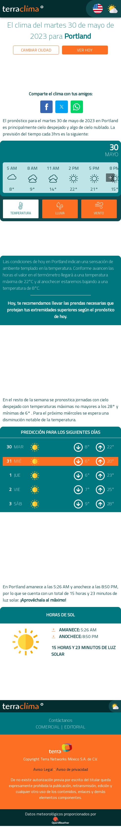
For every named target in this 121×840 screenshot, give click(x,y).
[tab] (21, 209)
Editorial (74, 726)
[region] (60, 73)
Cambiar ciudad (36, 50)
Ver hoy (85, 50)
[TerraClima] (94, 8)
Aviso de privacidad (72, 769)
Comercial (48, 726)
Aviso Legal (43, 769)
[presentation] (110, 177)
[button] (46, 107)
